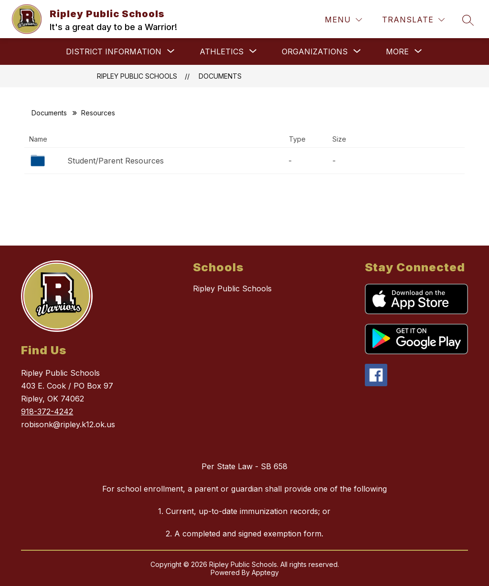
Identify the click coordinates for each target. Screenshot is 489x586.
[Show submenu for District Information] (113, 51)
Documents (220, 76)
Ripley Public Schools (137, 76)
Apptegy (265, 572)
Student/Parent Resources (115, 160)
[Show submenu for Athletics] (222, 51)
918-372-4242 (47, 411)
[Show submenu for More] (397, 51)
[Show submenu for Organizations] (315, 51)
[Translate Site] (413, 20)
